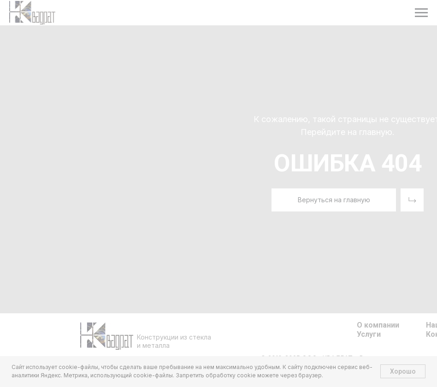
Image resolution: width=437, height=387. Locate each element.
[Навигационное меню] (421, 13)
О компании (378, 325)
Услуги (369, 334)
